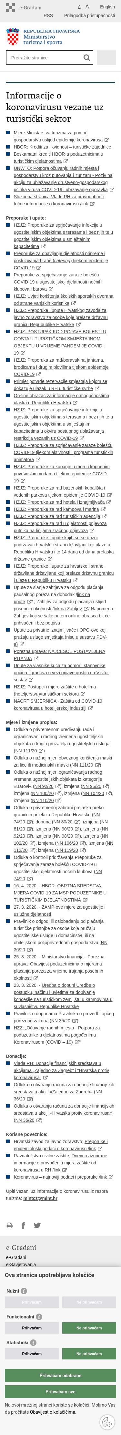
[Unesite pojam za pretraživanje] (43, 57)
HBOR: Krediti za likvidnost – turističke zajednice (62, 147)
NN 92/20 (44, 786)
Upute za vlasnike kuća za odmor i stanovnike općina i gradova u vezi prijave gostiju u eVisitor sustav (61, 672)
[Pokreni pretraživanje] (87, 57)
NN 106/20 (67, 843)
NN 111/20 (26, 750)
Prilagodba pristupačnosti (89, 15)
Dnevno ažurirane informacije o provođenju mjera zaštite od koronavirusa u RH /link (60, 1162)
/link (103, 1177)
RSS (48, 15)
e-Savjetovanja (21, 1264)
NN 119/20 (67, 850)
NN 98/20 (63, 836)
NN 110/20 (43, 800)
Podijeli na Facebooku (23, 1225)
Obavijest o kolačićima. (52, 1412)
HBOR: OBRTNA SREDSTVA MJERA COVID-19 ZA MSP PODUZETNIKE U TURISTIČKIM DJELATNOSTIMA (60, 893)
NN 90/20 (63, 828)
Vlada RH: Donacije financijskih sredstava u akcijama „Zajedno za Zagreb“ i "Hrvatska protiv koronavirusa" (61, 1070)
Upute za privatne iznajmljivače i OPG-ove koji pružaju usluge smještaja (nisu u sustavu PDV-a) (60, 637)
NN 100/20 (43, 793)
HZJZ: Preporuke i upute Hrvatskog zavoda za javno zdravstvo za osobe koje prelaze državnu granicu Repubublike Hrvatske (61, 317)
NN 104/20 (93, 793)
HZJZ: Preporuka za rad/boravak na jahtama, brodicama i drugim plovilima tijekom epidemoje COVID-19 (61, 367)
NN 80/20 (63, 821)
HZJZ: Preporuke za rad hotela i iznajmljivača (59, 502)
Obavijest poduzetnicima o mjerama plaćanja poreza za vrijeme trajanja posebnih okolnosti (58, 971)
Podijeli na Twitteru (37, 1225)
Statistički (17, 1343)
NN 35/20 (60, 1020)
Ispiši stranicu (9, 1225)
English (107, 6)
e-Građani (16, 1257)
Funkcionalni (20, 1317)
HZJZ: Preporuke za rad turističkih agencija (57, 516)
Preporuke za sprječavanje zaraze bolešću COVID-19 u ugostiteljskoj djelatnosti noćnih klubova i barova (58, 282)
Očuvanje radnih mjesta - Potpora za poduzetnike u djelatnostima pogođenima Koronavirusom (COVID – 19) (57, 1035)
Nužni (12, 1291)
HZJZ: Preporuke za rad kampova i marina (56, 509)
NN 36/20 (24, 1120)
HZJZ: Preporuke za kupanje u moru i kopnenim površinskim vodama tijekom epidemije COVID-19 (62, 473)
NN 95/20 (91, 786)
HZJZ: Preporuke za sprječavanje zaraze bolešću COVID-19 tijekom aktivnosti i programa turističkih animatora (63, 452)
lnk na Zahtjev (68, 608)
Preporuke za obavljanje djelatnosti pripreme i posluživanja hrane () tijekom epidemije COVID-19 (61, 260)
